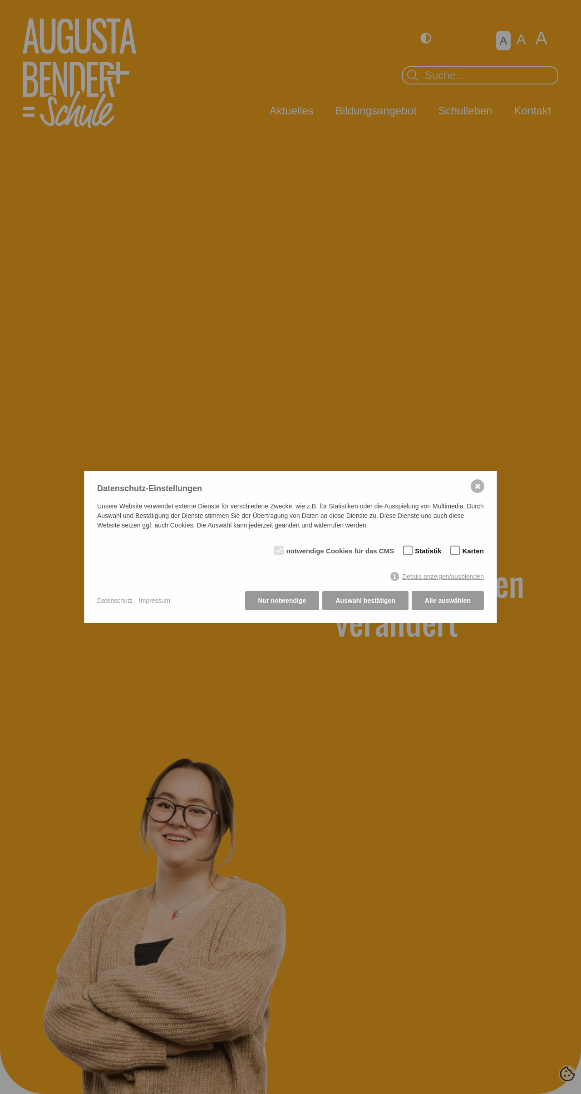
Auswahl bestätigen (365, 600)
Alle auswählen (448, 600)
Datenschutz (115, 600)
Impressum (154, 600)
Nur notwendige (282, 600)
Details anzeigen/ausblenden (443, 576)
